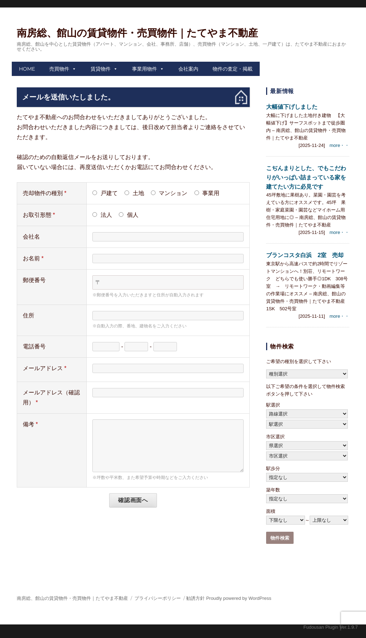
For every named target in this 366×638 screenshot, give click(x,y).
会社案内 (188, 69)
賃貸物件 (101, 69)
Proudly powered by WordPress (238, 598)
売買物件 (59, 69)
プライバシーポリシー (157, 598)
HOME (27, 69)
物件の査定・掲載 (233, 69)
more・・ (340, 145)
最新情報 (282, 91)
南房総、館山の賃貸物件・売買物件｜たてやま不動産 (137, 33)
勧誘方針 (195, 598)
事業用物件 (144, 69)
